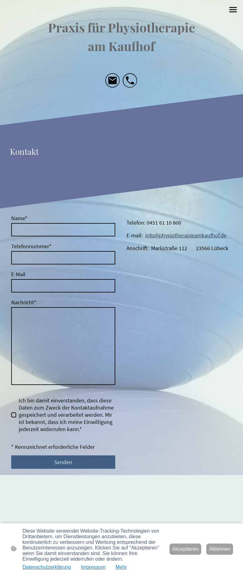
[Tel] (130, 80)
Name (19, 218)
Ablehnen (219, 549)
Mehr (121, 567)
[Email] (112, 80)
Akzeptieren (185, 549)
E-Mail (18, 274)
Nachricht (23, 302)
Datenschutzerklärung (46, 567)
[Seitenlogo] (121, 36)
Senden (63, 462)
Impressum (93, 567)
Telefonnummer (31, 246)
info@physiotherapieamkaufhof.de (185, 235)
